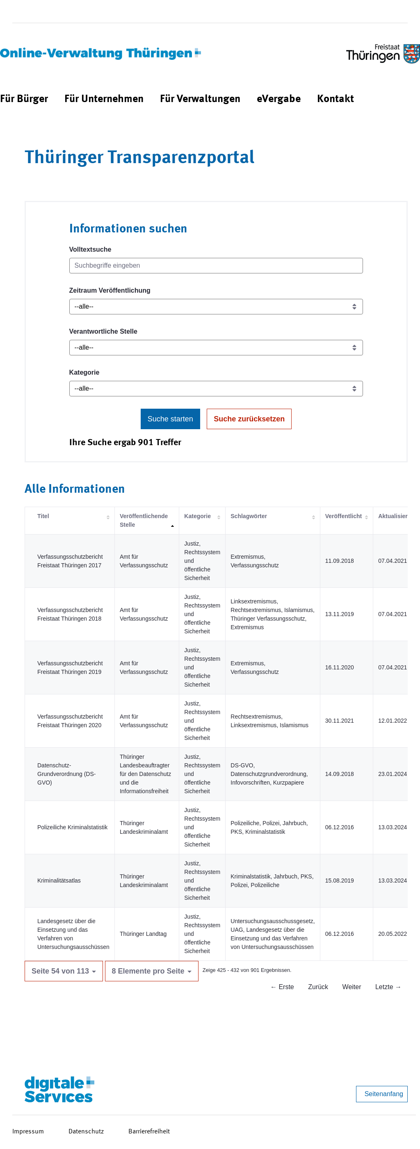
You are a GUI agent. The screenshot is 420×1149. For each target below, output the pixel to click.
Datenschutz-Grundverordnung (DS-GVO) (66, 774)
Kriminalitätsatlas (59, 880)
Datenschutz (86, 1132)
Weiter (351, 986)
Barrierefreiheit (149, 1132)
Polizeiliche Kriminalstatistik (72, 827)
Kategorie (84, 372)
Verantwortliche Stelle (103, 331)
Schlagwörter (249, 516)
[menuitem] (24, 99)
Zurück (318, 986)
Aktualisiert (393, 516)
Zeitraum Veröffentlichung (110, 290)
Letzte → (388, 986)
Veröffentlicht (343, 516)
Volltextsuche (90, 249)
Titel (43, 516)
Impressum (28, 1132)
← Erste (282, 986)
